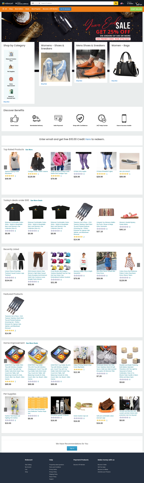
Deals (27, 9)
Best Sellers (19, 9)
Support (51, 479)
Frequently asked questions (56, 464)
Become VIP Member (79, 464)
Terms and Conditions (55, 467)
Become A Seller (102, 464)
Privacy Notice (53, 469)
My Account (28, 467)
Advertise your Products (104, 472)
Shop (11, 9)
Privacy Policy (53, 472)
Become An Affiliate (103, 469)
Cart (26, 469)
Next (138, 167)
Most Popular (36, 9)
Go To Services (65, 9)
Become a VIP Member (50, 9)
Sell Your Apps (102, 467)
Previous (5, 167)
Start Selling (136, 9)
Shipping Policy (53, 474)
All (4, 9)
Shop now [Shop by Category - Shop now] (6, 102)
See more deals (36, 200)
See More (28, 149)
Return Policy (52, 476)
